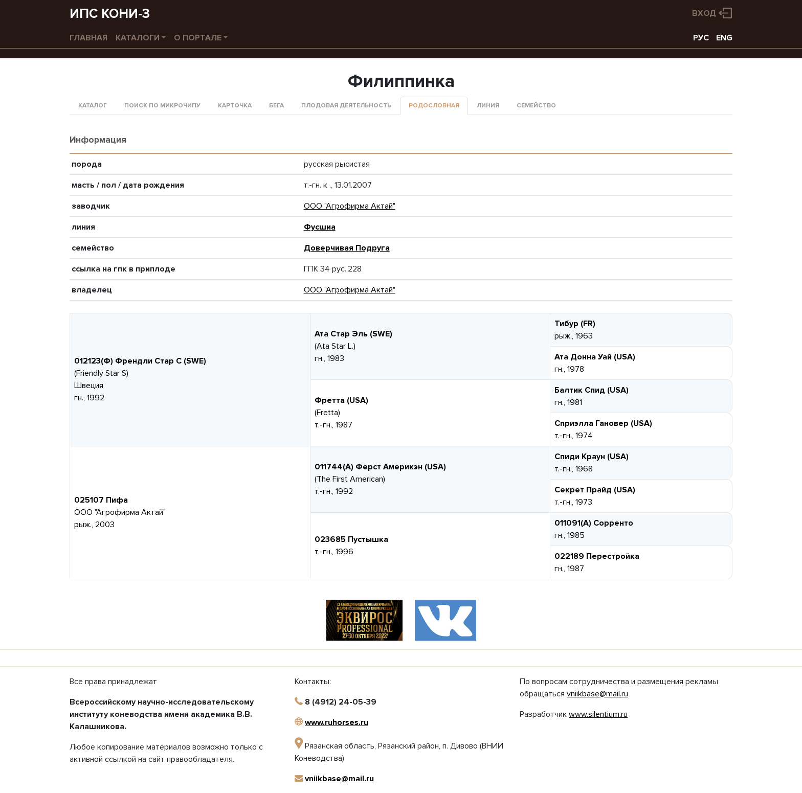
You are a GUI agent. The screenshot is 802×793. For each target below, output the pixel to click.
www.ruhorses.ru (336, 722)
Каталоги (138, 38)
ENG (724, 38)
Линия (488, 105)
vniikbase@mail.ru (339, 779)
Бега (276, 105)
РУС (701, 38)
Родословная (434, 105)
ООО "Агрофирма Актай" (349, 206)
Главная (88, 38)
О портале (197, 38)
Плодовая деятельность (346, 105)
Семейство (536, 105)
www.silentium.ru (598, 714)
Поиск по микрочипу (162, 105)
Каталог (92, 105)
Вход (704, 13)
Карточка (235, 105)
